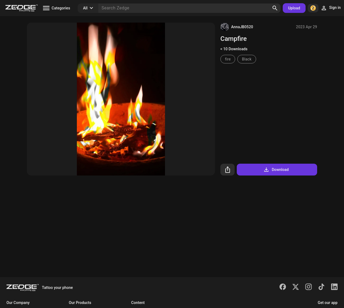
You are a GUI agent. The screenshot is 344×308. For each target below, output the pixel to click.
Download (276, 169)
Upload (294, 8)
